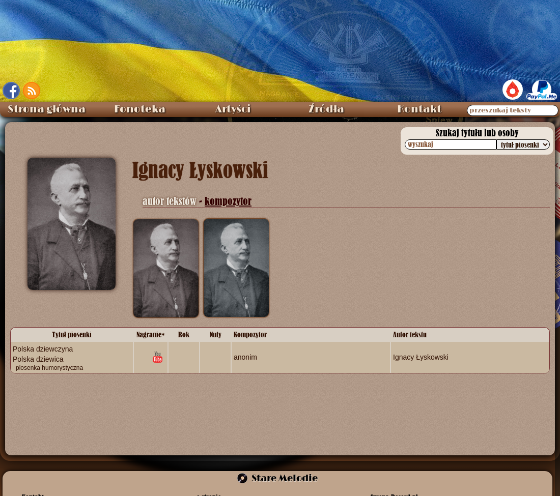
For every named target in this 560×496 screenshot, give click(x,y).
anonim (245, 357)
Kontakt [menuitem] (419, 109)
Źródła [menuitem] (326, 109)
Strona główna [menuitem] (47, 109)
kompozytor (228, 201)
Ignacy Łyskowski (421, 357)
